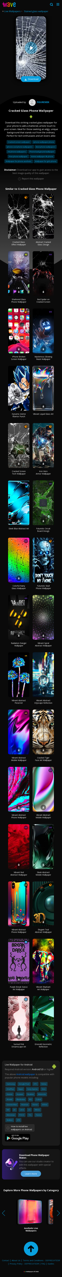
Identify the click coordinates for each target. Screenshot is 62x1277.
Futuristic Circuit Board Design (43, 529)
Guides (51, 1263)
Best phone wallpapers (45, 147)
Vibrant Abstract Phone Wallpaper (18, 816)
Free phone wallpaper (18, 156)
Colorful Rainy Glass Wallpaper (19, 587)
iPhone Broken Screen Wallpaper (18, 357)
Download (31, 79)
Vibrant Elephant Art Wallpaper (43, 988)
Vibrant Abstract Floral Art (19, 701)
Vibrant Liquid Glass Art (43, 414)
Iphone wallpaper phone (43, 142)
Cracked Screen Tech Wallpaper (19, 472)
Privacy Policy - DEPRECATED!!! (24, 1263)
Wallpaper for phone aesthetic (19, 161)
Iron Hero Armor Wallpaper (43, 472)
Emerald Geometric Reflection (43, 1045)
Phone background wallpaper (41, 151)
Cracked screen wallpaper (19, 142)
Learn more (31, 1173)
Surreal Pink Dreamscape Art (19, 1045)
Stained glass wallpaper (36, 11)
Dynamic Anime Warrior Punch (19, 415)
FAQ (43, 1263)
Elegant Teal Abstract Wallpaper (43, 930)
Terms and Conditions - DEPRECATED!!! (41, 1260)
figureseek (38, 102)
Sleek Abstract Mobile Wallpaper (43, 873)
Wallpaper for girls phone (45, 161)
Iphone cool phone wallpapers (20, 147)
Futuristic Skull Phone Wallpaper (43, 587)
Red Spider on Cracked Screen (43, 300)
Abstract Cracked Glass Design (43, 243)
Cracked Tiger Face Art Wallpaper (43, 758)
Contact (5, 1260)
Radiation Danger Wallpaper (18, 644)
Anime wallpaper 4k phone (42, 156)
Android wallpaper (25, 1074)
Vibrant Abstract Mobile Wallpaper (18, 758)
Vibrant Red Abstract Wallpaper (18, 873)
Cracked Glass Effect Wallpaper (19, 243)
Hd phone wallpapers (17, 151)
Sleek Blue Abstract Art (19, 528)
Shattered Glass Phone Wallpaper (18, 300)
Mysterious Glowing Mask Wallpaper (43, 357)
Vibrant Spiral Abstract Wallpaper (43, 644)
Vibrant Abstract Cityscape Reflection (43, 701)
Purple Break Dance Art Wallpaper (19, 988)
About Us (16, 1260)
